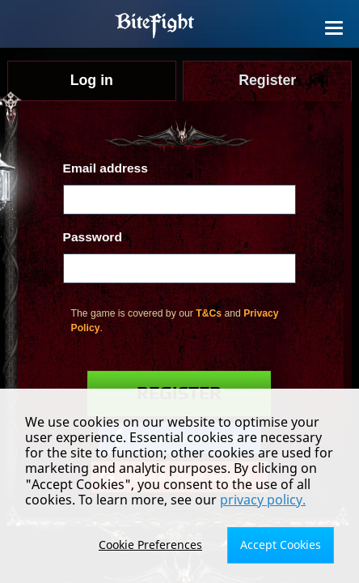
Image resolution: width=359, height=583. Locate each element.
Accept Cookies (280, 544)
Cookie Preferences (150, 544)
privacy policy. (263, 500)
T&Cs (209, 313)
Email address (105, 168)
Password (92, 237)
